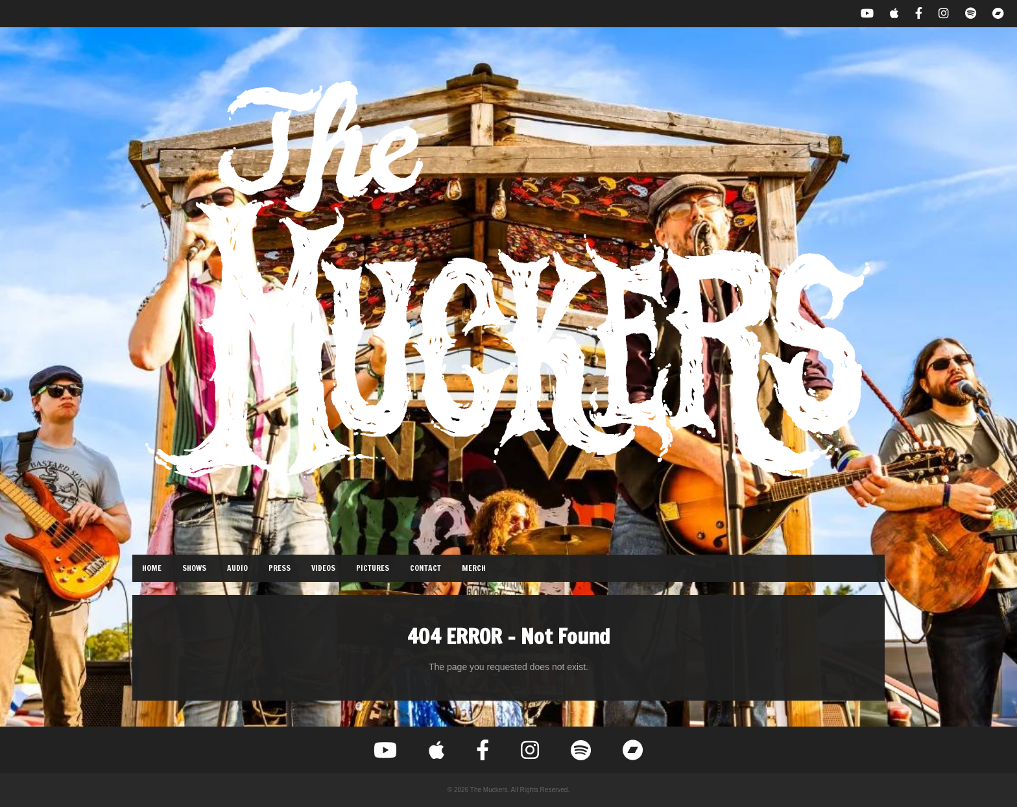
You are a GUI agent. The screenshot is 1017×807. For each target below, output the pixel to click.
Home (152, 567)
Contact (425, 567)
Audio (237, 567)
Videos (323, 567)
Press (280, 567)
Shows (194, 567)
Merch (474, 567)
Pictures (372, 567)
